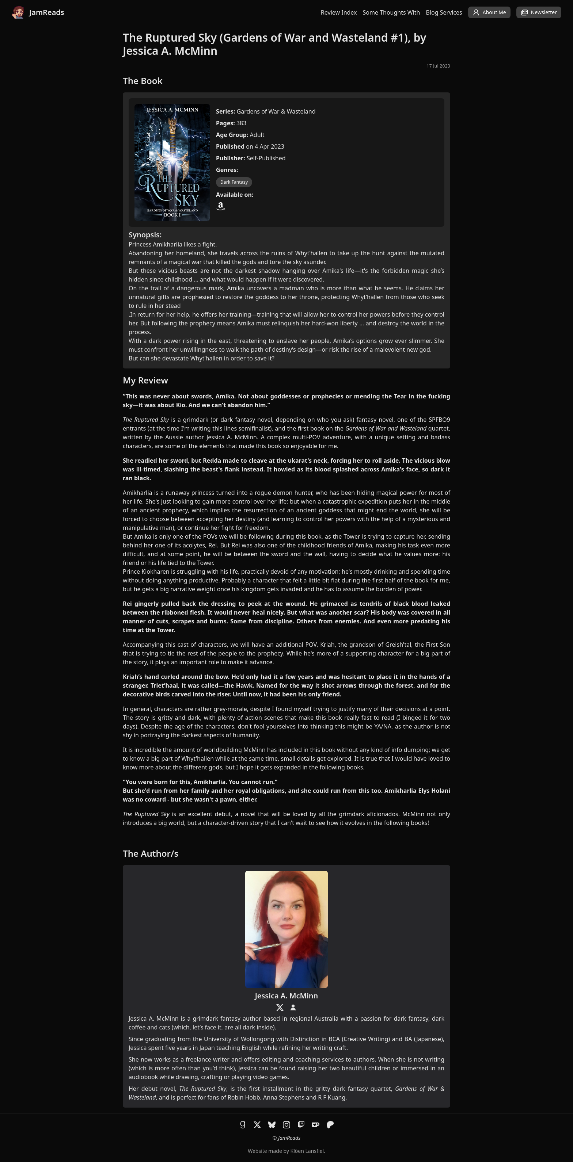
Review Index (339, 12)
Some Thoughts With (391, 12)
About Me (489, 12)
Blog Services (444, 12)
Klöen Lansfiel (307, 1150)
